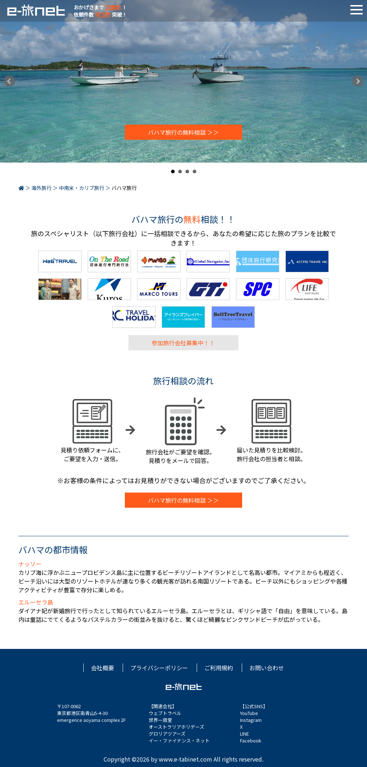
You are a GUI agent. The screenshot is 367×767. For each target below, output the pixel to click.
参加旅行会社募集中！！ (183, 342)
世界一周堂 (160, 719)
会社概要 (102, 667)
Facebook (250, 740)
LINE (244, 733)
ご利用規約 (218, 667)
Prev (9, 81)
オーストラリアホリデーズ (176, 726)
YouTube (249, 713)
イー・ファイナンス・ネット (179, 740)
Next (357, 81)
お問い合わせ (266, 667)
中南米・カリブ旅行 (81, 187)
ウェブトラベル (165, 713)
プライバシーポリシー (159, 667)
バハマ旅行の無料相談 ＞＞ (183, 132)
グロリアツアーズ (167, 733)
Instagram (251, 719)
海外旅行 (41, 187)
